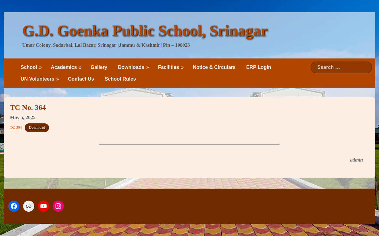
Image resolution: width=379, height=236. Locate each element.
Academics (64, 67)
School (29, 67)
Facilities (168, 67)
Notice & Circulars (214, 67)
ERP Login (258, 67)
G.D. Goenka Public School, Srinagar (145, 30)
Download (37, 127)
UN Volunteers (37, 79)
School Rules (120, 79)
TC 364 (16, 127)
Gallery (99, 67)
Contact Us (81, 79)
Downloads (131, 67)
